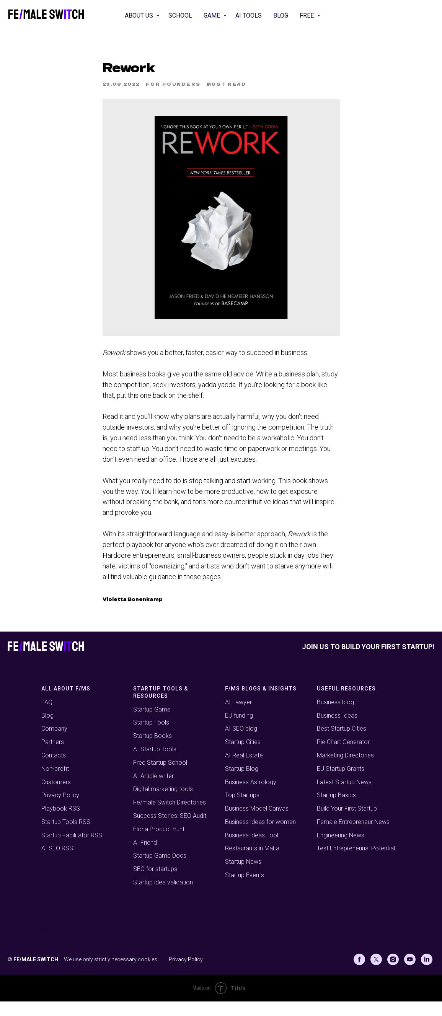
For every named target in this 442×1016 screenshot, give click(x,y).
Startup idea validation (163, 897)
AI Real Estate (244, 770)
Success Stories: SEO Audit (169, 830)
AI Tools (248, 15)
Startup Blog (241, 783)
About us (140, 15)
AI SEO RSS (57, 863)
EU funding (239, 730)
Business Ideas (337, 730)
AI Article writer (153, 790)
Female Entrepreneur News (353, 836)
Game (213, 15)
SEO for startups (155, 883)
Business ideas (245, 836)
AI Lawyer (238, 716)
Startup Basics (336, 810)
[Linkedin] (426, 974)
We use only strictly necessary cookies (110, 974)
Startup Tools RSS (65, 836)
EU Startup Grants (340, 783)
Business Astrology (250, 796)
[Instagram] (393, 974)
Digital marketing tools (163, 804)
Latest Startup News (344, 796)
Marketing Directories (345, 770)
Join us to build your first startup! (368, 662)
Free (307, 15)
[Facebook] (359, 974)
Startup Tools (151, 737)
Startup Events (244, 890)
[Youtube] (410, 974)
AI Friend (145, 857)
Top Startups (242, 810)
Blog (280, 15)
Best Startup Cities (341, 743)
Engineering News (340, 849)
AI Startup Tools (154, 764)
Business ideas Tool (251, 849)
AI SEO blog (241, 743)
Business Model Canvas (257, 823)
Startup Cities (243, 756)
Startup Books (152, 750)
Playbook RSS (60, 823)
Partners (52, 756)
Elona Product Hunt (158, 844)
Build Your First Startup (347, 823)
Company (54, 743)
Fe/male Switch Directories (169, 817)
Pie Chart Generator (343, 756)
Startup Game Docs (159, 870)
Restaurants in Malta (252, 863)
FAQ (46, 716)
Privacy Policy (60, 810)
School (180, 15)
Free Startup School (160, 777)
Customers (56, 796)
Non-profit (55, 783)
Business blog (335, 716)
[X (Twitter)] (376, 974)
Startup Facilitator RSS (71, 849)
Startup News (243, 876)
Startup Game (152, 724)
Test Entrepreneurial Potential (356, 863)
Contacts (53, 770)
